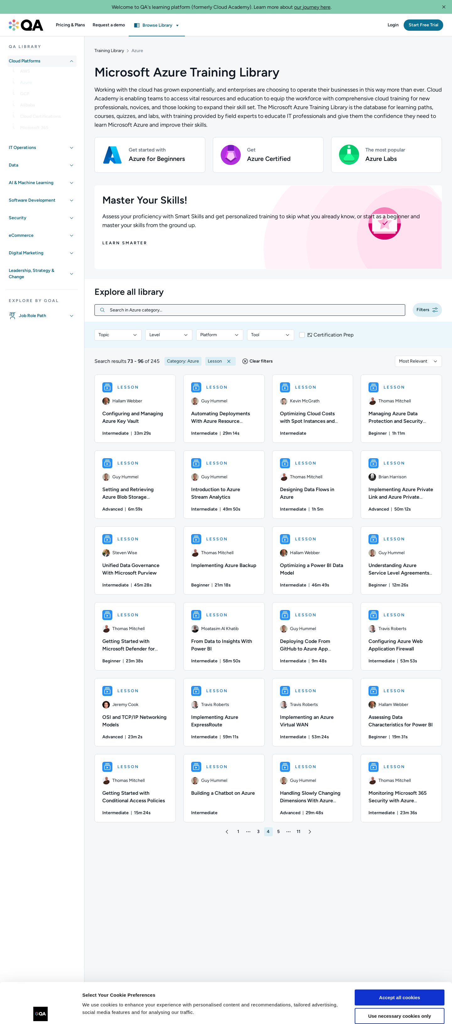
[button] (443, 7)
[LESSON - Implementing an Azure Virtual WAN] (312, 712)
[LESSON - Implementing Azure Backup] (224, 560)
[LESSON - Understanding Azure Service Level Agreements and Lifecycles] (401, 560)
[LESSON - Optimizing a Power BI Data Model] (312, 560)
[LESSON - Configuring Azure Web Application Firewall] (401, 636)
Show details (96, 1011)
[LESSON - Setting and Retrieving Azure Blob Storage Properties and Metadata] (135, 484)
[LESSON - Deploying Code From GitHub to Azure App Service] (312, 636)
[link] (47, 73)
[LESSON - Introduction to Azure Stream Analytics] (224, 484)
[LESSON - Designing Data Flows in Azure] (312, 484)
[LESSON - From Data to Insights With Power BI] (224, 636)
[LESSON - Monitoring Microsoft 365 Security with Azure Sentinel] (401, 788)
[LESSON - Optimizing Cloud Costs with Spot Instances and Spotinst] (312, 408)
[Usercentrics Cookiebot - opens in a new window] (40, 1011)
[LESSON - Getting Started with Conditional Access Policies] (135, 788)
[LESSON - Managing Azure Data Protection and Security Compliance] (401, 408)
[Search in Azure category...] (255, 310)
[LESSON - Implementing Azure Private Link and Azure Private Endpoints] (401, 484)
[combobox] (118, 335)
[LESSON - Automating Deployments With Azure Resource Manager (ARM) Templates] (224, 408)
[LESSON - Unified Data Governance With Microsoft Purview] (135, 560)
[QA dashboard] (26, 25)
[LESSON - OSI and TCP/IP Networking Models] (135, 712)
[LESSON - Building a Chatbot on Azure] (224, 788)
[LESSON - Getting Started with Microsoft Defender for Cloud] (135, 636)
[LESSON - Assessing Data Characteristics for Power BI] (401, 712)
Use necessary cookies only (399, 975)
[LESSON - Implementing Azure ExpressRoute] (224, 712)
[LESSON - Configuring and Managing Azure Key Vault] (135, 408)
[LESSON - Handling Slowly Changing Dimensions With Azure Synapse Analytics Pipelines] (312, 788)
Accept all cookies (399, 957)
